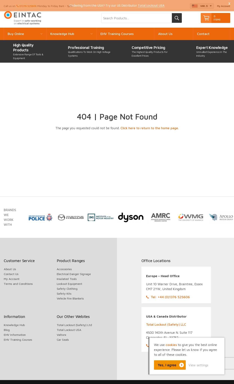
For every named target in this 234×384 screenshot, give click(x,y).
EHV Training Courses (117, 32)
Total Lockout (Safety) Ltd (74, 323)
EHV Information (15, 332)
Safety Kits (64, 291)
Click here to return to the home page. (150, 126)
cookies (171, 345)
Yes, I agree (167, 365)
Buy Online (16, 32)
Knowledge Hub (62, 32)
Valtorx (61, 332)
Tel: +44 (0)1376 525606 (170, 295)
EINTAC (23, 16)
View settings (198, 365)
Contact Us (11, 272)
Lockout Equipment (69, 281)
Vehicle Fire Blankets (70, 296)
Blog (7, 327)
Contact (203, 32)
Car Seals (63, 337)
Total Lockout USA (69, 327)
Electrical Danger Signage (74, 272)
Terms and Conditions (18, 281)
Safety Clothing (67, 286)
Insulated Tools (67, 276)
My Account (12, 276)
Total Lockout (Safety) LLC (166, 322)
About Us (165, 32)
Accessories (64, 267)
